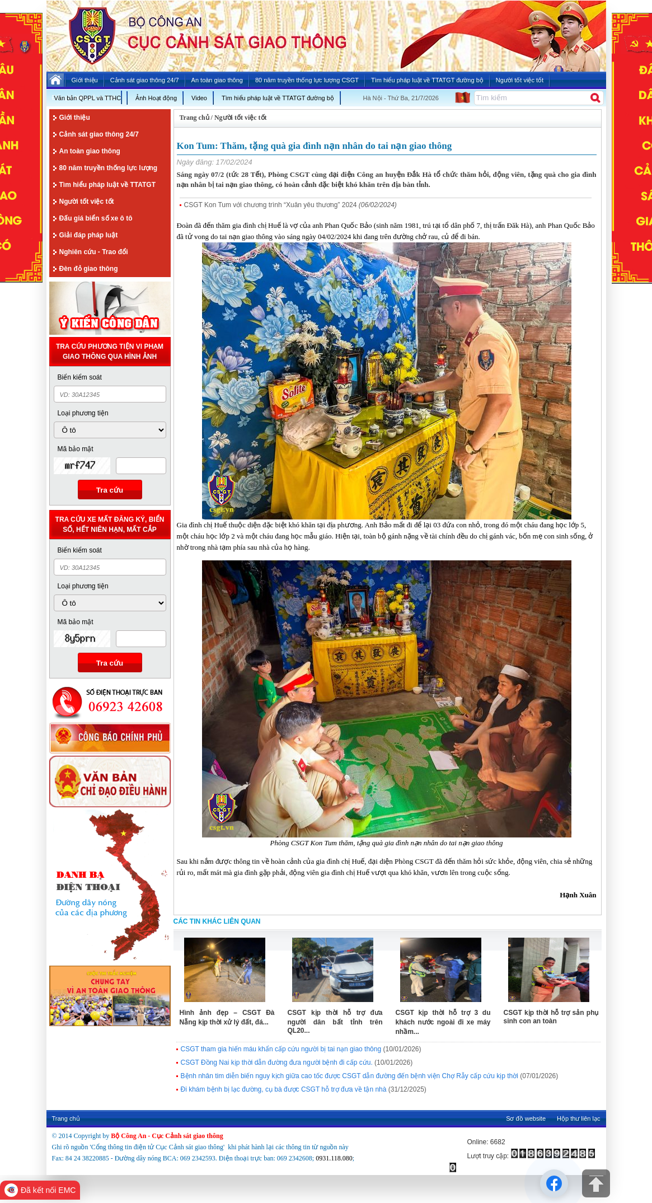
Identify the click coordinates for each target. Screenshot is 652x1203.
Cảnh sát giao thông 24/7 (99, 134)
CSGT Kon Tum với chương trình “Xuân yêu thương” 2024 (270, 205)
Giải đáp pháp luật (88, 235)
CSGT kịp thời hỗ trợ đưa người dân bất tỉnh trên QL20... (335, 1022)
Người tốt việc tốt (86, 201)
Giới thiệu (74, 117)
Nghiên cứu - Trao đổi (93, 252)
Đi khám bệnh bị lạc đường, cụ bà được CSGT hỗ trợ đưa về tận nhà (284, 1089)
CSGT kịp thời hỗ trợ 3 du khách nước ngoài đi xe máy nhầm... (443, 1022)
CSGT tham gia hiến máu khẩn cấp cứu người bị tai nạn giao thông (281, 1049)
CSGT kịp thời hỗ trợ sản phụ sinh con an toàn (551, 1017)
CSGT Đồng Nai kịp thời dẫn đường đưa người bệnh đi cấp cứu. (277, 1062)
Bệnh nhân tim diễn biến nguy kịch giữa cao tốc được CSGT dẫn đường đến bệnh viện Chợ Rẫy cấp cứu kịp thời (349, 1076)
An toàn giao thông (89, 151)
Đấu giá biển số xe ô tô (96, 218)
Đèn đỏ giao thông (88, 269)
